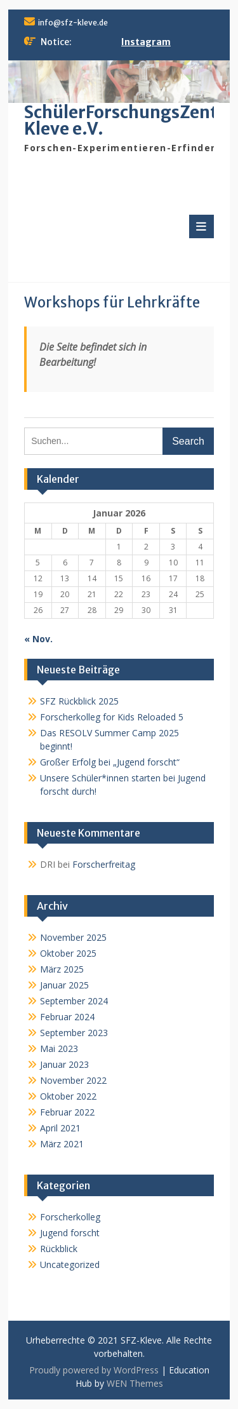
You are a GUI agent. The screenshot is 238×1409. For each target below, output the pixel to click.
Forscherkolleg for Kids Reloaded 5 (111, 717)
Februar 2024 (67, 1017)
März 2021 (62, 1144)
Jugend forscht (70, 1233)
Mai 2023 (59, 1048)
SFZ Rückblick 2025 (79, 701)
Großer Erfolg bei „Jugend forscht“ (110, 762)
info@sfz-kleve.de (73, 22)
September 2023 (74, 1033)
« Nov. (38, 639)
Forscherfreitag (103, 864)
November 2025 (73, 937)
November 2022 (73, 1080)
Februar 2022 (67, 1112)
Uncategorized (70, 1264)
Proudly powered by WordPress (94, 1370)
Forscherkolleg (70, 1217)
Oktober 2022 (68, 1096)
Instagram (146, 42)
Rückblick (58, 1249)
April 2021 (60, 1128)
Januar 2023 (64, 1064)
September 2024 (74, 1001)
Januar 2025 (64, 985)
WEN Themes (135, 1383)
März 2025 (62, 969)
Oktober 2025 (68, 953)
